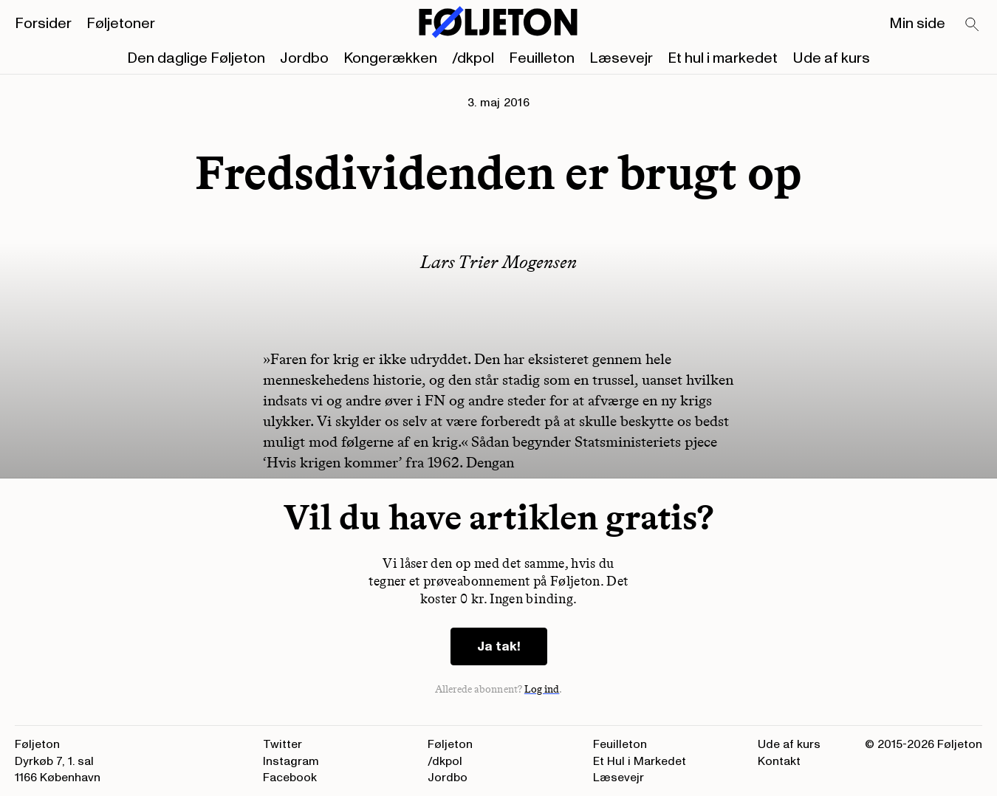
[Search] (972, 25)
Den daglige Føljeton (196, 58)
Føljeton (450, 744)
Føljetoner (120, 23)
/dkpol (473, 58)
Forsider (43, 23)
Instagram (291, 761)
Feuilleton (542, 58)
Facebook (290, 777)
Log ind (542, 689)
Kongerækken (390, 58)
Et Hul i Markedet (639, 761)
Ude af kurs (831, 58)
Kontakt (779, 761)
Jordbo (304, 58)
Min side (917, 23)
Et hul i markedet (723, 58)
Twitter (282, 744)
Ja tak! (499, 646)
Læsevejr (621, 58)
